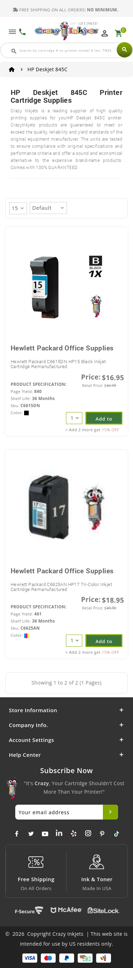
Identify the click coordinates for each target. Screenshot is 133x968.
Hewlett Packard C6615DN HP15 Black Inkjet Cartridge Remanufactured (58, 364)
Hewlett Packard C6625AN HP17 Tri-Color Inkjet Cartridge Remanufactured (61, 586)
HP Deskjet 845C (47, 69)
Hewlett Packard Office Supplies (62, 347)
